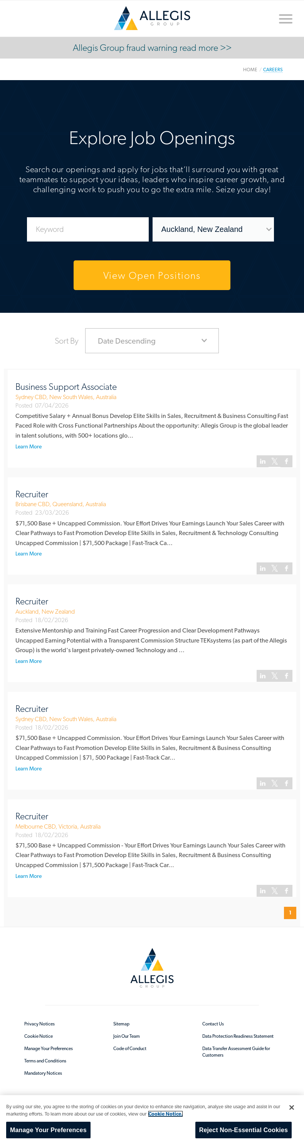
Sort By (67, 341)
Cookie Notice (38, 1036)
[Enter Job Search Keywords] (88, 229)
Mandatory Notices (43, 1073)
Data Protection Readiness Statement (238, 1036)
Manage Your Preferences (48, 1048)
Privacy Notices (39, 1024)
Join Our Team (126, 1036)
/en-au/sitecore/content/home (152, 18)
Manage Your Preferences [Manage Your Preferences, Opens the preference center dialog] (48, 1130)
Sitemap (121, 1024)
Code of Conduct (129, 1048)
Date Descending (127, 341)
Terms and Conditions (45, 1061)
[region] (152, 1120)
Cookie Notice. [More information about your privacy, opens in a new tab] (165, 1114)
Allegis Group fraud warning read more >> (152, 47)
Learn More (28, 446)
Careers (273, 69)
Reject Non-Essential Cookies (243, 1130)
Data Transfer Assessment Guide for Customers (236, 1052)
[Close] (291, 1107)
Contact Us (213, 1024)
